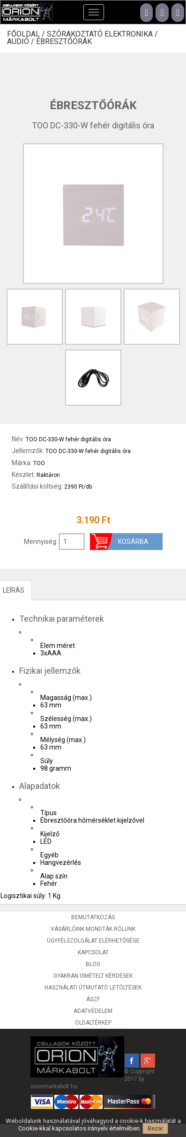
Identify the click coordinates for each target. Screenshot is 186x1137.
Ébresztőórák (64, 41)
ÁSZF (93, 999)
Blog (93, 964)
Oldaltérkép (93, 1022)
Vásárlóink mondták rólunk (93, 929)
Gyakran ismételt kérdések (93, 976)
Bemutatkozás (93, 917)
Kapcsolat (93, 952)
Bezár (155, 1128)
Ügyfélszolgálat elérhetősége (93, 940)
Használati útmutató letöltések (93, 987)
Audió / (21, 41)
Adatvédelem (93, 1011)
